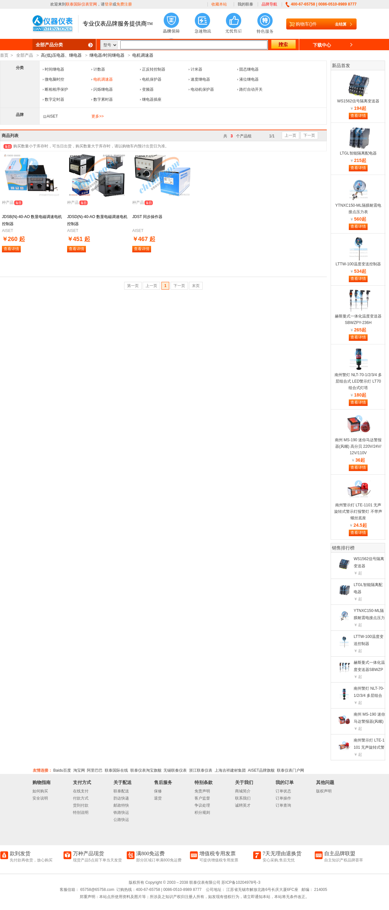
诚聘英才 (243, 805)
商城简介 (243, 791)
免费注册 (124, 4)
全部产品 (24, 55)
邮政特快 (121, 805)
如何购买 (40, 791)
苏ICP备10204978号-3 (240, 882)
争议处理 (202, 805)
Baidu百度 (62, 770)
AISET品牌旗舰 (261, 770)
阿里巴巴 (94, 770)
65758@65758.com (96, 889)
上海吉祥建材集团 (230, 770)
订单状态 (283, 791)
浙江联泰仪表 (200, 770)
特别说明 (80, 812)
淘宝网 (79, 770)
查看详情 (11, 249)
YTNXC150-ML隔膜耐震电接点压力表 (369, 617)
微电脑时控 (54, 79)
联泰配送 (121, 791)
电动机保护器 (202, 89)
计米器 (196, 69)
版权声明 (324, 791)
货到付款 (80, 805)
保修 (158, 791)
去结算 (341, 24)
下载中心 (322, 45)
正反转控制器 (153, 69)
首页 (4, 55)
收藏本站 (219, 4)
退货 (158, 798)
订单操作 (283, 798)
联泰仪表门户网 (290, 770)
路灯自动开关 (251, 89)
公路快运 (121, 819)
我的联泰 (245, 4)
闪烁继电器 (103, 89)
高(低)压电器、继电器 (61, 55)
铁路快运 (121, 812)
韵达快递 (121, 798)
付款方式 (80, 798)
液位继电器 (249, 79)
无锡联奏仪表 (175, 770)
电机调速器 (142, 55)
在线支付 (80, 791)
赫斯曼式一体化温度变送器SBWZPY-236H (369, 669)
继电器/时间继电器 (106, 55)
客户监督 (202, 798)
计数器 (99, 69)
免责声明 (202, 791)
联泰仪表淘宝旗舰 (145, 770)
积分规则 (202, 812)
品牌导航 (269, 4)
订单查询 (283, 805)
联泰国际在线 (116, 770)
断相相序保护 (56, 89)
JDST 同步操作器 (147, 216)
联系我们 (243, 798)
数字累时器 (103, 99)
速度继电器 (200, 79)
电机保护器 (151, 79)
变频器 (148, 89)
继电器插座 (151, 99)
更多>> (97, 116)
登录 (108, 4)
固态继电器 (249, 69)
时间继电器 (54, 69)
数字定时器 (54, 99)
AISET (50, 116)
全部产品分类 (49, 44)
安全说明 (40, 798)
